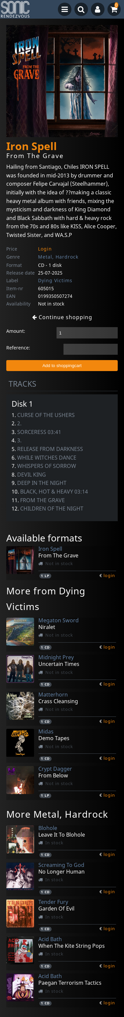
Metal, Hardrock (58, 257)
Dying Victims (55, 280)
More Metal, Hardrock (57, 814)
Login (45, 249)
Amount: (15, 331)
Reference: (18, 347)
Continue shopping (62, 317)
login (109, 575)
